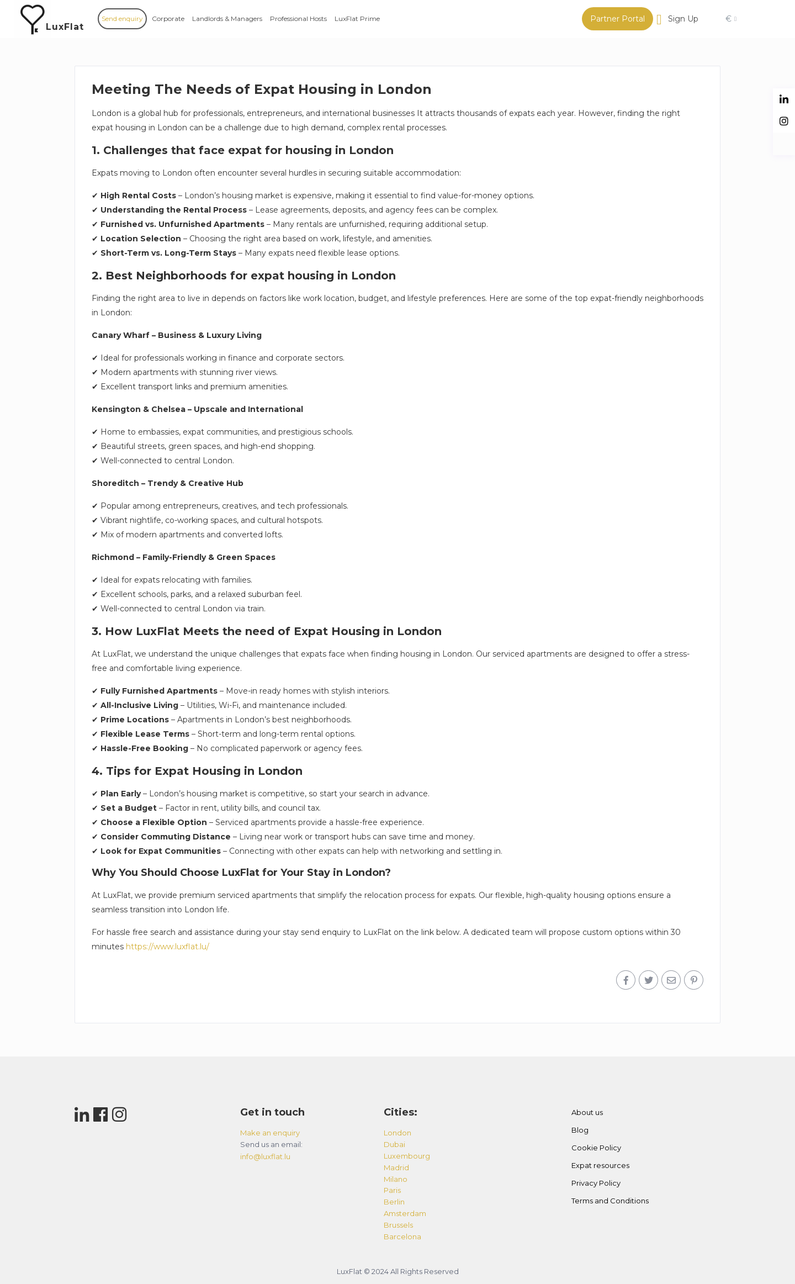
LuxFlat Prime (357, 18)
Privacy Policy (596, 1183)
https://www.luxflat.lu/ (167, 947)
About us (587, 1112)
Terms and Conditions (610, 1200)
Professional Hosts (298, 18)
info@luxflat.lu (265, 1156)
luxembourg (407, 1155)
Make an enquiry (270, 1132)
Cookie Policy (596, 1147)
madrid (396, 1167)
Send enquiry (122, 18)
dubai (394, 1144)
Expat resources (600, 1165)
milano (395, 1179)
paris (392, 1190)
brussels (398, 1224)
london (397, 1132)
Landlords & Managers (227, 18)
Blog (580, 1130)
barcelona (402, 1236)
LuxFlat (65, 27)
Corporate (168, 18)
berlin (394, 1201)
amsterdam (405, 1213)
